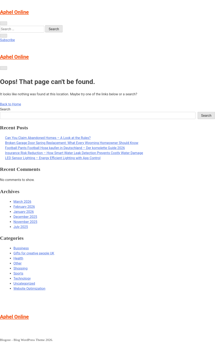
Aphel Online (14, 12)
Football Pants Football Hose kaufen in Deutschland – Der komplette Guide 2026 (65, 148)
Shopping (20, 268)
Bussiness (21, 248)
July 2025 (20, 227)
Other (17, 263)
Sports (18, 273)
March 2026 (22, 202)
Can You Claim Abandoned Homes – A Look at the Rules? (48, 138)
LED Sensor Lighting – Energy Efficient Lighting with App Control (53, 158)
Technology (22, 278)
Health (18, 258)
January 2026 (23, 212)
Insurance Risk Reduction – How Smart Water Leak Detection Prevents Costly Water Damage (74, 153)
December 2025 (25, 217)
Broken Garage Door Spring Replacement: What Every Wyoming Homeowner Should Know (71, 143)
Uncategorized (24, 284)
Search (5, 109)
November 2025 (25, 222)
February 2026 (24, 207)
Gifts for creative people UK (33, 253)
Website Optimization (29, 289)
